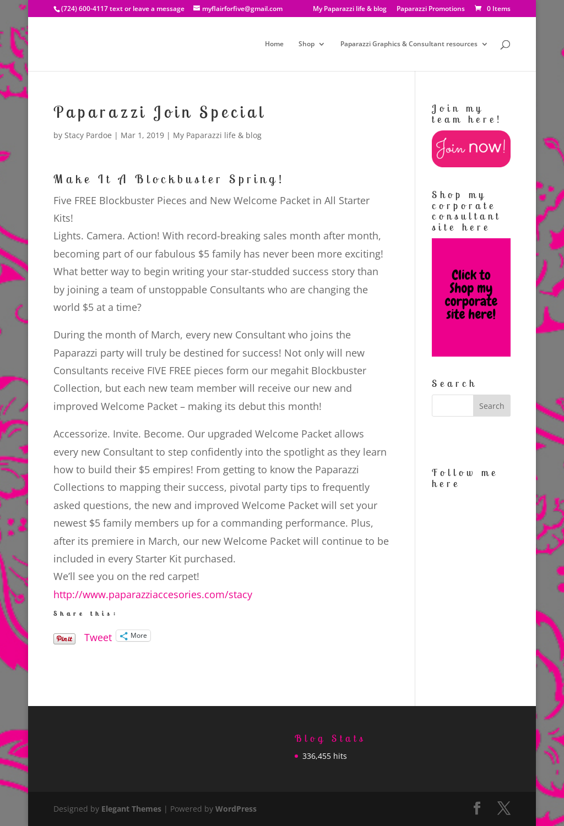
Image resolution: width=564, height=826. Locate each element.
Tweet (98, 635)
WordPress (236, 808)
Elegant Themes (131, 808)
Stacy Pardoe (88, 135)
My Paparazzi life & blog (350, 9)
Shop (306, 44)
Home (274, 44)
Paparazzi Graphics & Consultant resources (409, 44)
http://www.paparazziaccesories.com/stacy (152, 594)
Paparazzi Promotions (431, 9)
